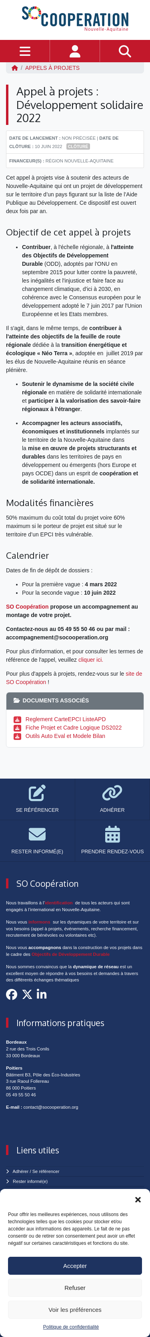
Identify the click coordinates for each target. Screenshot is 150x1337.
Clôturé (78, 146)
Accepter (75, 1265)
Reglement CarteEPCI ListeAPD (66, 719)
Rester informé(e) (30, 1181)
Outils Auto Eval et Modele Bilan (65, 736)
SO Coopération (27, 606)
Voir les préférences (75, 1309)
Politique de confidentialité (71, 1327)
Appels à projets (52, 68)
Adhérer (21, 1171)
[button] (138, 1199)
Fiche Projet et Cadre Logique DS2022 (74, 727)
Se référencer (46, 1171)
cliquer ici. (90, 660)
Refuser (75, 1287)
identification (59, 902)
